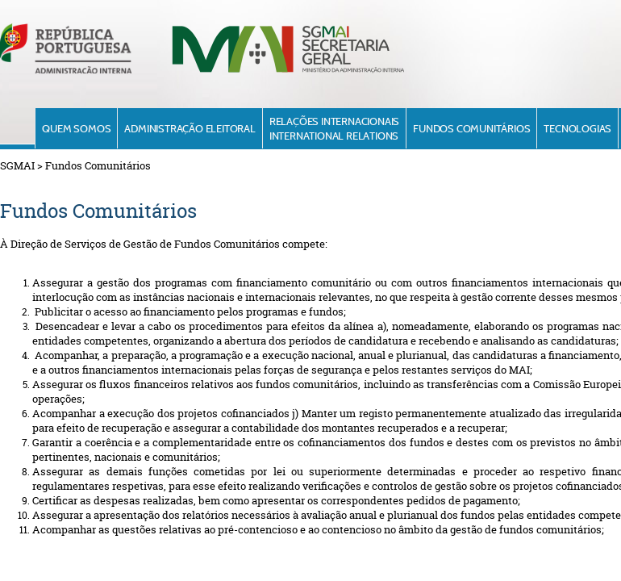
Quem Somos (76, 128)
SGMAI (17, 165)
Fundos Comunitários (471, 128)
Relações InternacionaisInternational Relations (334, 128)
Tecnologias (577, 128)
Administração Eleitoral (189, 128)
